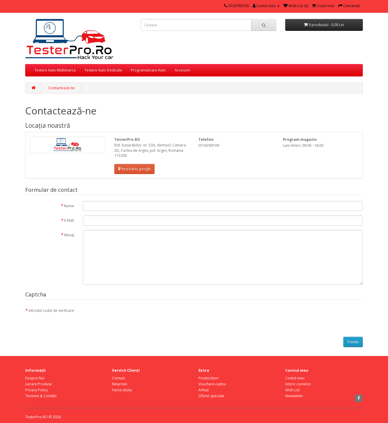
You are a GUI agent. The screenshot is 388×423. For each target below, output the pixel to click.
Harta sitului (122, 389)
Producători (208, 378)
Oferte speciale (211, 395)
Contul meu (294, 378)
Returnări (119, 384)
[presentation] (128, 317)
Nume (69, 205)
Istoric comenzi (298, 384)
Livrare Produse (38, 384)
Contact (118, 378)
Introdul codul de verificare (51, 310)
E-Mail (69, 220)
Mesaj (69, 234)
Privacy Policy (36, 389)
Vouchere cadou (212, 384)
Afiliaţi (203, 389)
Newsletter (294, 395)
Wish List (292, 389)
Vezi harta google (134, 168)
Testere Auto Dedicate (103, 70)
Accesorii (182, 70)
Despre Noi (34, 378)
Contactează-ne (61, 87)
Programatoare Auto (148, 70)
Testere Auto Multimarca (55, 70)
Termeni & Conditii (41, 395)
